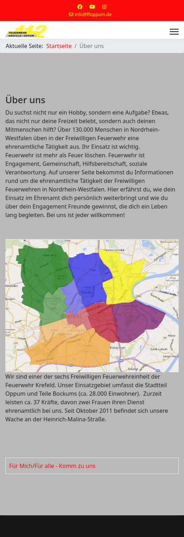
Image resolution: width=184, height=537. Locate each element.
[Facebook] (79, 6)
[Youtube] (92, 6)
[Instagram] (104, 6)
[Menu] (174, 31)
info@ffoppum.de (93, 14)
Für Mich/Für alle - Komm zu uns (52, 466)
